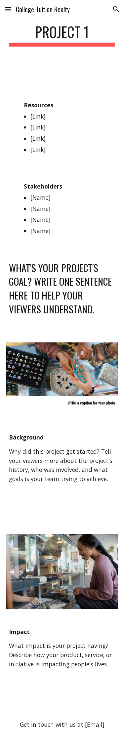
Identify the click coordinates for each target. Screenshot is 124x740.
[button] (8, 9)
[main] (62, 34)
